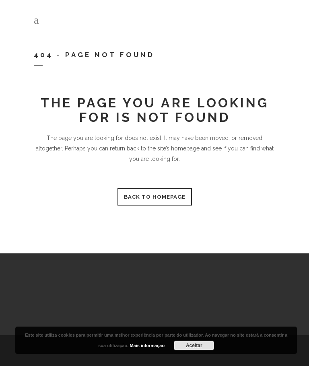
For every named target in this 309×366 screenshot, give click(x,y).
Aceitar (194, 345)
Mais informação (147, 345)
